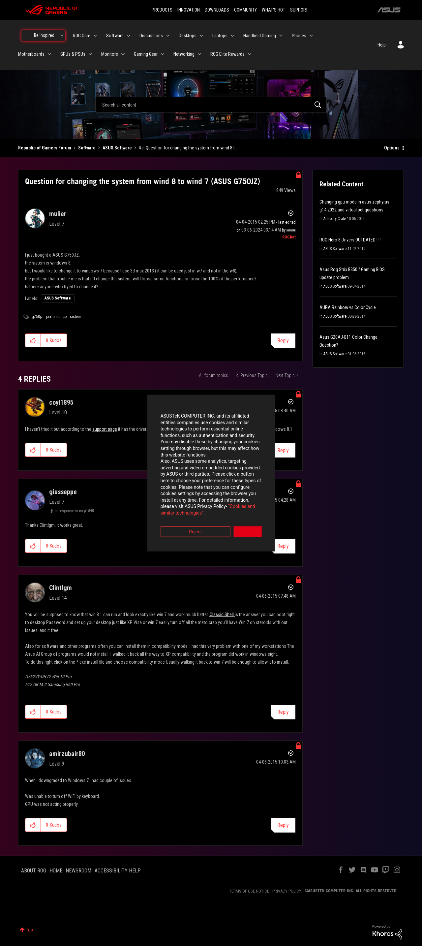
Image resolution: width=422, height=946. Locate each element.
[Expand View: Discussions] (168, 35)
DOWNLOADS (217, 10)
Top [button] (29, 929)
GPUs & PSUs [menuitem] (72, 54)
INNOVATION (188, 10)
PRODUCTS (162, 10)
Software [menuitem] (115, 35)
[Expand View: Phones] (311, 35)
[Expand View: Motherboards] (49, 54)
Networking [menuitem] (184, 54)
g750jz (37, 316)
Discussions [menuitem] (151, 35)
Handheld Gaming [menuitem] (259, 35)
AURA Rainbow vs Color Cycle (347, 307)
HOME (55, 870)
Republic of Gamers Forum (44, 147)
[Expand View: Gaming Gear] (162, 54)
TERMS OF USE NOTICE (249, 891)
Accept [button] (247, 509)
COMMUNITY (245, 10)
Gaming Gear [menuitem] (146, 54)
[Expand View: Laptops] (232, 35)
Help (381, 44)
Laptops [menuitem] (219, 35)
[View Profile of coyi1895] (61, 402)
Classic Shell (222, 614)
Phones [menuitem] (299, 35)
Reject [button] (174, 509)
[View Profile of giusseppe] (63, 492)
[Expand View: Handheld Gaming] (281, 35)
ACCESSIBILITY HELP (118, 870)
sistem (75, 316)
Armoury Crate (334, 218)
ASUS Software (117, 147)
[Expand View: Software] (128, 35)
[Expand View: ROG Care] (95, 35)
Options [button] (392, 147)
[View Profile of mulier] (57, 214)
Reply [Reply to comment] (283, 546)
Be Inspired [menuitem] (44, 35)
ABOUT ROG (33, 870)
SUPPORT (299, 10)
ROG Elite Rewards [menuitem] (227, 54)
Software (87, 147)
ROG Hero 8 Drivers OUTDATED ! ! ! (350, 239)
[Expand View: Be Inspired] (62, 35)
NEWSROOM (78, 870)
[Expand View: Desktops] (201, 35)
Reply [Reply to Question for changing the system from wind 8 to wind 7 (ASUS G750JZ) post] (283, 340)
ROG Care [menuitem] (81, 35)
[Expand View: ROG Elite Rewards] (249, 54)
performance (56, 316)
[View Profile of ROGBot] (289, 237)
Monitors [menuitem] (109, 54)
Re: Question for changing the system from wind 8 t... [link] (188, 147)
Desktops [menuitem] (187, 35)
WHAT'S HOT (273, 10)
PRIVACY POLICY (286, 891)
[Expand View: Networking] (199, 54)
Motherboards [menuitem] (31, 54)
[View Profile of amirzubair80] (67, 754)
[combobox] (211, 104)
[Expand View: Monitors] (123, 54)
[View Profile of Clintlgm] (60, 588)
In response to (74, 511)
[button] (33, 340)
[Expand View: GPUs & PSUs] (90, 54)
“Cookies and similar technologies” (167, 490)
